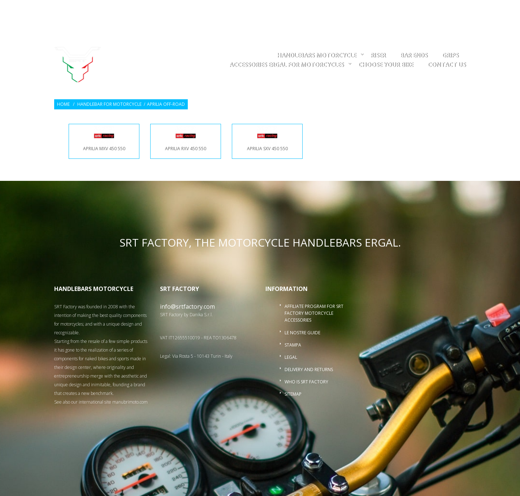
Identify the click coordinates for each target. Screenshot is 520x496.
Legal (291, 357)
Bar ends (414, 55)
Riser (378, 55)
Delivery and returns (309, 369)
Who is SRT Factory (306, 382)
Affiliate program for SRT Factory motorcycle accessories (314, 313)
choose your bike (385, 65)
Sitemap (293, 394)
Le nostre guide (302, 333)
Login (421, 9)
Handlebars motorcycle (316, 55)
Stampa (293, 345)
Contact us (447, 65)
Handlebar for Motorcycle (109, 104)
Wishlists (394, 9)
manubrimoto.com (130, 402)
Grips (450, 55)
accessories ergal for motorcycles (286, 65)
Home (63, 104)
